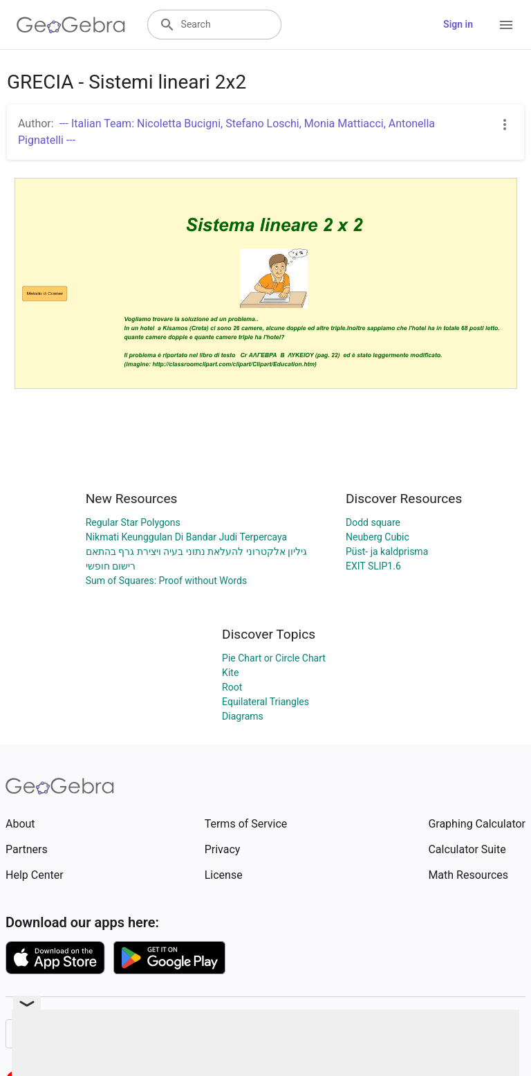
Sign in (458, 24)
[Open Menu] (506, 25)
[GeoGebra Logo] (71, 25)
